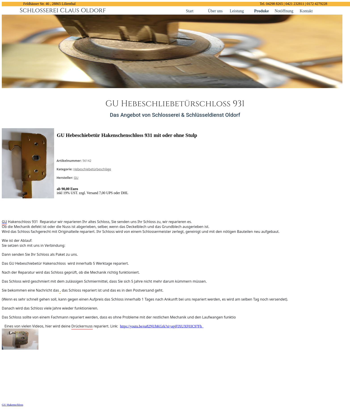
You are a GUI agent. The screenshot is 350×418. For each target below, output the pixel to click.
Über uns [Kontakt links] (215, 11)
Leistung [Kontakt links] (237, 11)
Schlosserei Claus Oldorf (63, 10)
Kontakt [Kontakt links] (306, 11)
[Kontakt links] (197, 10)
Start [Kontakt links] (190, 11)
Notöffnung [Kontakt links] (284, 11)
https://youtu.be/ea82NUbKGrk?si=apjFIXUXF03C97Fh (162, 326)
